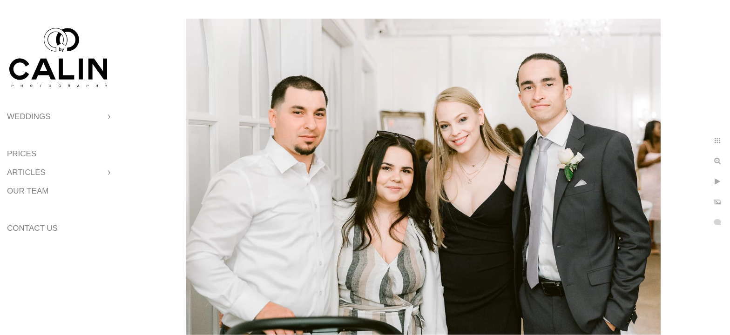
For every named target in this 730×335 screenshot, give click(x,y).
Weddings (29, 116)
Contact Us (32, 228)
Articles (26, 172)
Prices (21, 153)
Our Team (27, 191)
